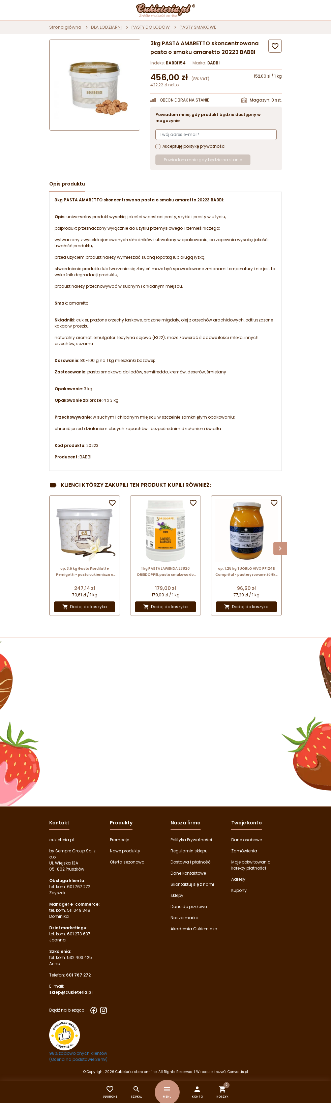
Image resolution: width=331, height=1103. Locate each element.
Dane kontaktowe (188, 873)
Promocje (119, 840)
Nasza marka (185, 918)
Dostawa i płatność (191, 862)
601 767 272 (78, 886)
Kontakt (59, 822)
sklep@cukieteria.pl (71, 992)
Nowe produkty (125, 851)
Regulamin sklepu (189, 851)
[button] (197, 1092)
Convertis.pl (238, 1071)
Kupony (239, 890)
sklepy (177, 895)
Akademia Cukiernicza (194, 929)
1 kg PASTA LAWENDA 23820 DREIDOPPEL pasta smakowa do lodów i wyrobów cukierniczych (165, 572)
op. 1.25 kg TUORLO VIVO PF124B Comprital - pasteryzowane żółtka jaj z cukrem (246, 572)
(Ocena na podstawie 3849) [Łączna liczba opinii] (78, 1059)
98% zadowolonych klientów (78, 1053)
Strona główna (65, 27)
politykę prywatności (204, 146)
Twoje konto (246, 822)
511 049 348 (78, 910)
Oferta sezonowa (127, 862)
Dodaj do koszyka (84, 607)
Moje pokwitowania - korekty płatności (252, 865)
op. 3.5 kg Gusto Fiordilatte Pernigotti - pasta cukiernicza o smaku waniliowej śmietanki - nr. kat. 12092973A (84, 572)
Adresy (238, 879)
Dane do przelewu (189, 906)
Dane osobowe (246, 840)
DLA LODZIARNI (106, 27)
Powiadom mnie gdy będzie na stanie (203, 160)
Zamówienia (244, 851)
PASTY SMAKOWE (198, 27)
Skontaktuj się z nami (192, 884)
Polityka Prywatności (191, 840)
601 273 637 (78, 934)
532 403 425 (79, 957)
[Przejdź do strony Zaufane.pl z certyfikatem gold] (64, 1035)
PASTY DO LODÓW (150, 27)
